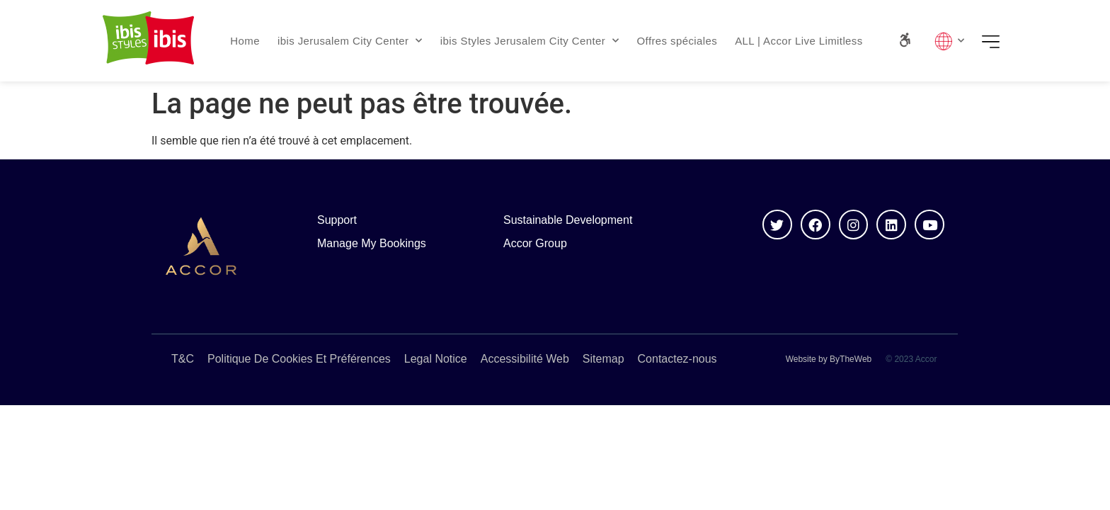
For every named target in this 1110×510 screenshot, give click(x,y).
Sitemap (603, 359)
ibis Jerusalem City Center (350, 41)
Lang (949, 41)
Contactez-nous (677, 359)
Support (337, 220)
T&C (182, 359)
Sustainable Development (567, 220)
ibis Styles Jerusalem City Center (529, 41)
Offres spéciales (677, 41)
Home (245, 41)
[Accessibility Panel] (905, 40)
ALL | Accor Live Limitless (798, 41)
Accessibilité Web (525, 359)
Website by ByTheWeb (829, 359)
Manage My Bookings (371, 243)
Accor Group (535, 243)
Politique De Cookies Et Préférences (299, 359)
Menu (995, 41)
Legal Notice (435, 359)
